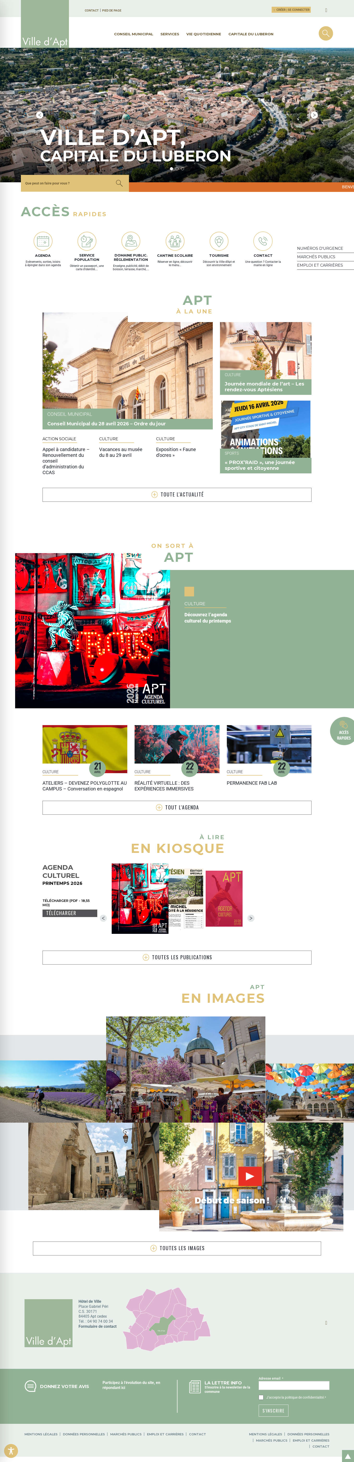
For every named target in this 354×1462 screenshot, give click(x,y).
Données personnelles (84, 1394)
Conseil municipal (133, 34)
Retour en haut (346, 1451)
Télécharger (61, 876)
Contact (92, 10)
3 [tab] (182, 132)
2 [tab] (177, 132)
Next (314, 96)
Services (169, 34)
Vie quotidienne (203, 34)
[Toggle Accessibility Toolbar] (11, 1451)
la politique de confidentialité (302, 1357)
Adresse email (271, 1338)
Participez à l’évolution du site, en (131, 1342)
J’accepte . (296, 1357)
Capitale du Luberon (251, 34)
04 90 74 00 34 (100, 1281)
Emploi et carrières (165, 1394)
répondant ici (114, 1347)
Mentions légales (41, 1394)
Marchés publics (126, 1394)
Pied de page (111, 10)
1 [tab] (171, 132)
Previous (39, 96)
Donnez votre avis (64, 1346)
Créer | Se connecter (291, 10)
